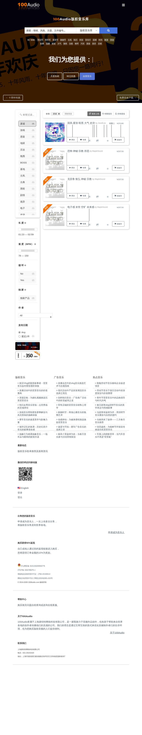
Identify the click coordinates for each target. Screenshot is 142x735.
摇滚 (106, 40)
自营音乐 (87, 76)
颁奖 (65, 44)
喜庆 (94, 44)
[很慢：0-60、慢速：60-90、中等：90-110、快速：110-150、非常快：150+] (35, 244)
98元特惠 (71, 76)
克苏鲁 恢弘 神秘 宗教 (79, 179)
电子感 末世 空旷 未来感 (80, 207)
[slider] (19, 229)
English (23, 555)
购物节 (63, 40)
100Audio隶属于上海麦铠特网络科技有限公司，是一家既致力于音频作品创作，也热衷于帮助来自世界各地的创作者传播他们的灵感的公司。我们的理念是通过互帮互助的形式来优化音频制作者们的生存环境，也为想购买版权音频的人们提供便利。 (70, 692)
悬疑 (88, 44)
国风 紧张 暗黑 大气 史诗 (81, 123)
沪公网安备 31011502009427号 (33, 633)
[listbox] (87, 30)
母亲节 (55, 40)
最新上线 (95, 114)
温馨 (48, 44)
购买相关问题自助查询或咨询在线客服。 (38, 672)
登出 (20, 564)
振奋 (54, 44)
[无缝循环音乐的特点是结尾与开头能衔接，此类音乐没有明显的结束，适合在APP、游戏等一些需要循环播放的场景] (25, 265)
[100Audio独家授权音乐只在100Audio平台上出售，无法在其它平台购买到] (25, 290)
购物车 (119, 140)
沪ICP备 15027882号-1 (26, 637)
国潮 (95, 40)
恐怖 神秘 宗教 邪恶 (78, 151)
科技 (81, 40)
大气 (59, 44)
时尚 (100, 40)
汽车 (82, 44)
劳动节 (40, 40)
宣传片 (88, 40)
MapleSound (97, 151)
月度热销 (54, 76)
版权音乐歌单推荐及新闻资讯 (33, 518)
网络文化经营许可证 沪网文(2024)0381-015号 (35, 645)
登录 (20, 560)
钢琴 (77, 44)
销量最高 (108, 114)
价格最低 (121, 114)
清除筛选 (68, 114)
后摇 (100, 44)
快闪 (75, 40)
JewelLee (102, 123)
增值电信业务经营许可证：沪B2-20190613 (34, 641)
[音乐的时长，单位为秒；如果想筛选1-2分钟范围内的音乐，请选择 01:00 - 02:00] (25, 223)
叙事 (42, 44)
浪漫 (112, 40)
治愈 (71, 44)
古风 (70, 40)
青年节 (48, 40)
